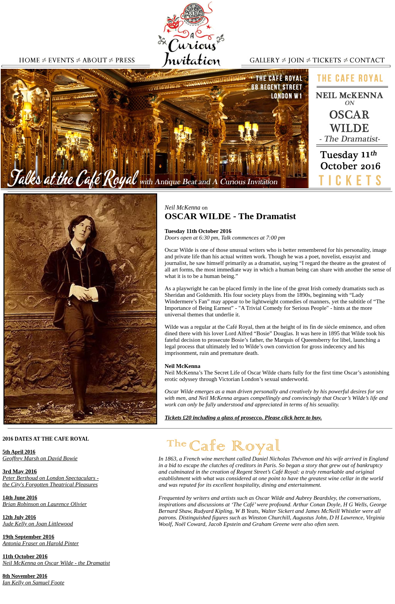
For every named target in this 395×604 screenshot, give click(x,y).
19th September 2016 (29, 537)
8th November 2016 (25, 576)
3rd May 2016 (20, 471)
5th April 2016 (19, 452)
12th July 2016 (19, 517)
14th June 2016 (20, 498)
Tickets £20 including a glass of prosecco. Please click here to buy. (243, 417)
